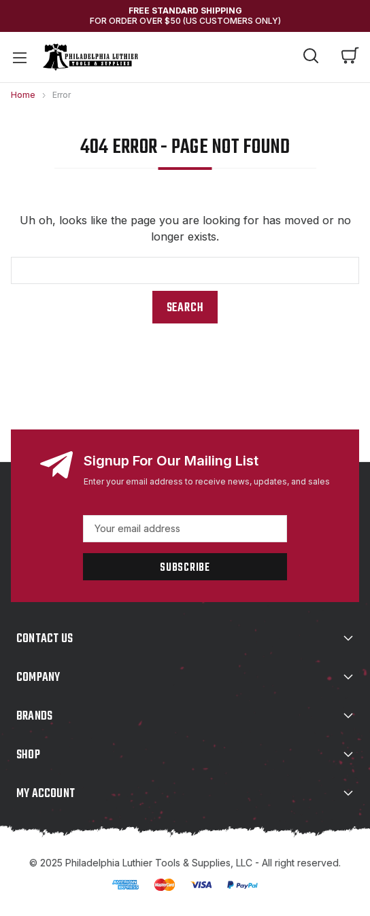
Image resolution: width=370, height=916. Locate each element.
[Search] (311, 58)
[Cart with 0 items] (350, 57)
